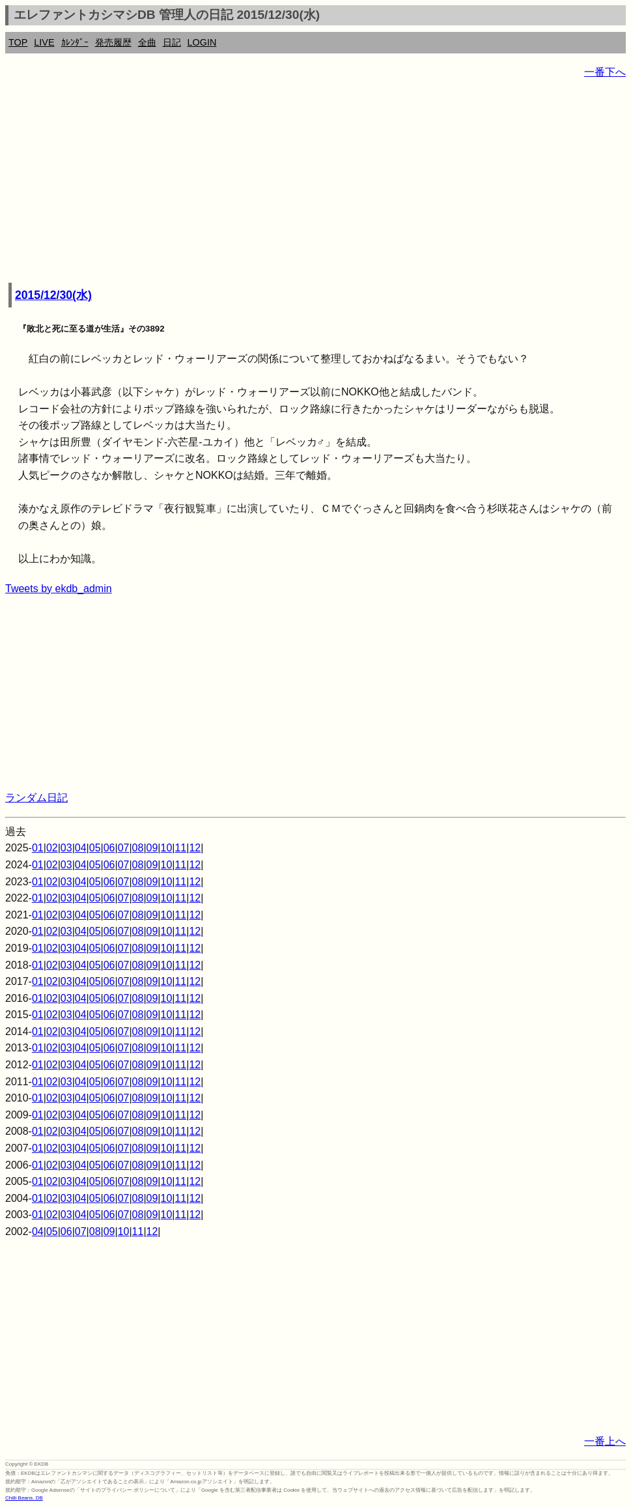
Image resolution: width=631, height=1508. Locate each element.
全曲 (147, 42)
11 (180, 847)
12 (195, 847)
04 (81, 847)
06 (109, 847)
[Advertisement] (315, 182)
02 (52, 847)
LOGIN (202, 42)
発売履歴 (113, 42)
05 (95, 847)
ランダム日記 (36, 797)
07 (124, 847)
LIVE (44, 42)
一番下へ (605, 72)
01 (38, 847)
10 (167, 847)
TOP (17, 42)
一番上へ (605, 1441)
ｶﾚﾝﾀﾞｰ (75, 42)
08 (138, 847)
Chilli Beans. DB (24, 1498)
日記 (172, 42)
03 (66, 847)
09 (152, 847)
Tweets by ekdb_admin (58, 588)
